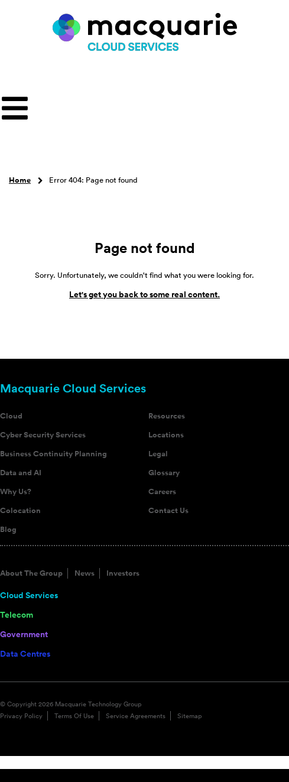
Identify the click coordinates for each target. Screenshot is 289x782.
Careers (162, 491)
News (84, 573)
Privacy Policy (21, 716)
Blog (8, 529)
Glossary (164, 473)
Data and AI (20, 473)
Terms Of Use (74, 716)
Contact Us (168, 510)
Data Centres (25, 654)
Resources (166, 416)
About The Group (31, 573)
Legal (158, 454)
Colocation (20, 510)
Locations (166, 435)
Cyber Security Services (43, 435)
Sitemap (189, 716)
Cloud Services (29, 595)
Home (20, 180)
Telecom (16, 615)
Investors (122, 573)
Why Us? (15, 491)
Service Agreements (135, 716)
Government (24, 634)
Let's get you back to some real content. (144, 294)
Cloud (11, 416)
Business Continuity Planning (53, 454)
